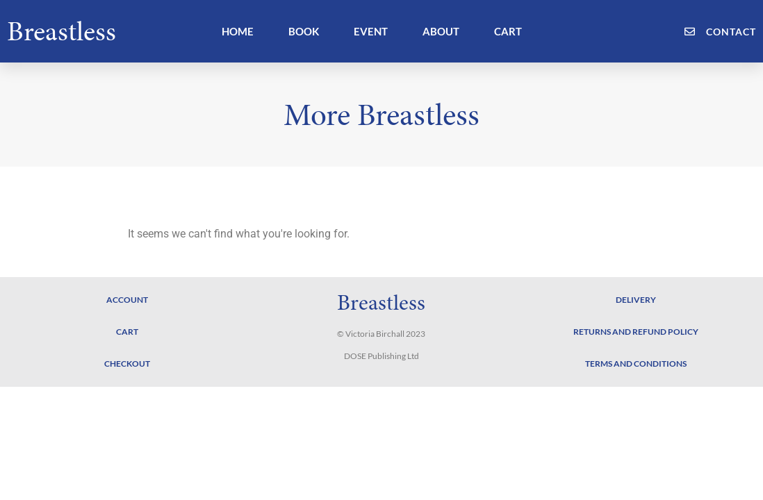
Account (127, 299)
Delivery (636, 299)
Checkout (127, 363)
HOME (238, 31)
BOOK (303, 31)
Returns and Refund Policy (635, 331)
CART (508, 31)
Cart (127, 331)
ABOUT (440, 31)
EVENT (371, 31)
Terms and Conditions (636, 363)
